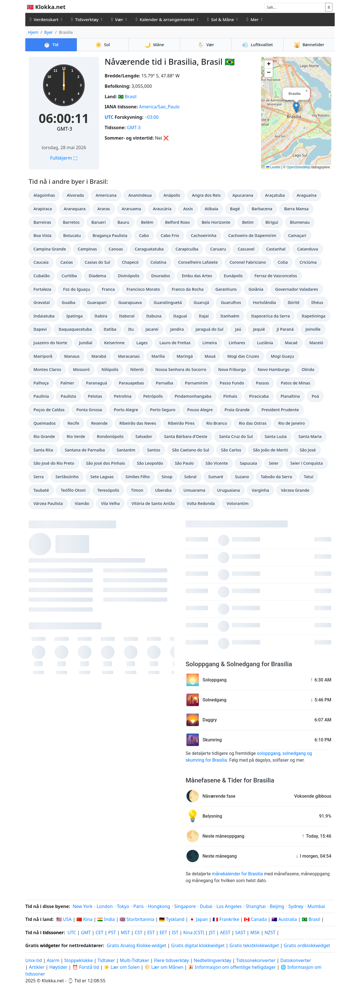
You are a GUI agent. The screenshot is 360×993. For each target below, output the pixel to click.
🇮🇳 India (106, 919)
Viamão (82, 503)
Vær (117, 19)
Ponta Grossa (89, 409)
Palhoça (41, 383)
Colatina (158, 262)
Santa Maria (309, 436)
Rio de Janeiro (291, 423)
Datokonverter (295, 960)
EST (151, 932)
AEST (225, 932)
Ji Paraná (285, 329)
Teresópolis (108, 490)
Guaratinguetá (168, 302)
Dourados (160, 275)
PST (112, 932)
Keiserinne (114, 342)
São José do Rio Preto (53, 463)
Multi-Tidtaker (134, 960)
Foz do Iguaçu (76, 289)
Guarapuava (130, 302)
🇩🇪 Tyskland (171, 919)
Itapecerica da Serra (270, 316)
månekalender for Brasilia (237, 873)
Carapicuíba (187, 249)
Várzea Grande (295, 490)
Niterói (136, 369)
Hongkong (159, 906)
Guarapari (97, 302)
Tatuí (308, 476)
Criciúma (308, 262)
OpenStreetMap (298, 167)
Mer (253, 19)
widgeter (50, 945)
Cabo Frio (170, 235)
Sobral (190, 476)
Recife (73, 423)
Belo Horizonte (216, 222)
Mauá (209, 356)
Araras (103, 208)
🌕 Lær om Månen (164, 967)
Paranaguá (96, 383)
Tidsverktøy (85, 19)
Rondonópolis (110, 436)
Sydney (295, 906)
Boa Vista (42, 235)
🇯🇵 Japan (198, 919)
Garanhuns (226, 289)
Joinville (312, 329)
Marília (158, 356)
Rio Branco (216, 423)
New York (83, 906)
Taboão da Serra (276, 476)
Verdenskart (44, 19)
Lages (142, 342)
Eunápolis (233, 275)
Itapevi (40, 329)
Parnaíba (164, 383)
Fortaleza (42, 289)
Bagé (235, 208)
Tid (51, 44)
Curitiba (69, 275)
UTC (109, 117)
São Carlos (231, 450)
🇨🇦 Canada (255, 919)
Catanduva (307, 249)
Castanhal (275, 249)
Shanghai (256, 906)
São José (308, 450)
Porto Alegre (126, 409)
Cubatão (41, 275)
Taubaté (41, 490)
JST (212, 932)
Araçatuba (275, 195)
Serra (38, 476)
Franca (108, 289)
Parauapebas (131, 383)
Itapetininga (313, 316)
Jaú (238, 329)
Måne (154, 44)
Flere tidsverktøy (172, 960)
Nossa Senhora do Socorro (180, 369)
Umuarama (194, 490)
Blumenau (300, 222)
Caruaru (218, 249)
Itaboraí (126, 316)
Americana (106, 195)
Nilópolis (110, 369)
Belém (147, 222)
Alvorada (75, 195)
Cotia (283, 262)
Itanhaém (229, 316)
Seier (273, 463)
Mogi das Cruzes (243, 356)
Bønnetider (309, 44)
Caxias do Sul (97, 262)
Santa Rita (43, 450)
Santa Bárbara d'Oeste (185, 436)
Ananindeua (140, 195)
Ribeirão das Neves (138, 423)
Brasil (131, 96)
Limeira (209, 342)
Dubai (206, 906)
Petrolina (122, 396)
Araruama (131, 208)
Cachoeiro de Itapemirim (252, 235)
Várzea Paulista (48, 503)
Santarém (126, 450)
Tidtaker (106, 960)
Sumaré (215, 476)
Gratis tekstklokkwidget (254, 945)
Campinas (87, 249)
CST (139, 932)
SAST (240, 932)
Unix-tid (33, 960)
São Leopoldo (150, 463)
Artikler (36, 967)
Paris (138, 906)
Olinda (308, 369)
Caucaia (41, 262)
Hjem (33, 32)
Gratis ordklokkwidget (307, 945)
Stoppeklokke (78, 960)
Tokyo (123, 906)
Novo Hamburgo (274, 369)
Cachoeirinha (204, 235)
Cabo (144, 235)
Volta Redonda (201, 503)
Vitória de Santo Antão (153, 503)
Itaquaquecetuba (75, 329)
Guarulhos (231, 302)
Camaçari (297, 235)
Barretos (71, 222)
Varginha (260, 490)
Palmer (67, 383)
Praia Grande (236, 409)
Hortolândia (264, 302)
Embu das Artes (197, 275)
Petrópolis (153, 396)
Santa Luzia (276, 436)
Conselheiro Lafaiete (198, 262)
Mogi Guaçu (282, 356)
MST (125, 932)
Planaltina (290, 396)
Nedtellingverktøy (213, 960)
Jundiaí (85, 342)
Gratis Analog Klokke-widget (136, 945)
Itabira (100, 316)
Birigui (272, 222)
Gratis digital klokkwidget (197, 945)
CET (100, 932)
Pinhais (230, 396)
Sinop (167, 476)
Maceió (316, 342)
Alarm (53, 960)
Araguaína (307, 195)
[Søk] (294, 7)
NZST (269, 932)
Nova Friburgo (232, 369)
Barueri (98, 222)
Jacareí (151, 329)
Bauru (123, 222)
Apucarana (242, 195)
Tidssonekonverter (256, 960)
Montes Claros (47, 369)
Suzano (242, 476)
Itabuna (153, 316)
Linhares (237, 342)
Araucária (162, 208)
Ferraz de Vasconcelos (276, 275)
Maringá (185, 356)
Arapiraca (42, 208)
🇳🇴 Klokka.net (46, 7)
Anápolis (171, 195)
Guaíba (68, 302)
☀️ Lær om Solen (122, 967)
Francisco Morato (143, 289)
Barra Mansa (296, 208)
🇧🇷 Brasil (311, 919)
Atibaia (211, 208)
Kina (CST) (193, 932)
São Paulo (184, 463)
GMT (86, 932)
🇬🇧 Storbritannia (137, 919)
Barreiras (42, 222)
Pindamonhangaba (193, 396)
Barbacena (262, 208)
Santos (153, 450)
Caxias (66, 262)
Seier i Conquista (306, 463)
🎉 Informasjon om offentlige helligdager (232, 967)
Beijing (277, 906)
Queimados (44, 423)
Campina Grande (49, 249)
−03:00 (152, 117)
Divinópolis (128, 275)
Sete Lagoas (102, 476)
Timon (137, 490)
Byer (48, 32)
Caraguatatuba (149, 249)
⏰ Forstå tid (85, 967)
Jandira (177, 329)
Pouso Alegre (200, 409)
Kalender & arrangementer (165, 19)
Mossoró (81, 369)
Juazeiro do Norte (50, 342)
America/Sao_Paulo (159, 107)
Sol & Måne (220, 19)
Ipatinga (74, 316)
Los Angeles (229, 906)
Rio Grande (44, 436)
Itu (131, 329)
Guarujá (201, 302)
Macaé (291, 342)
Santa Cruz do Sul (236, 436)
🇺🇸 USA (64, 919)
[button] (296, 107)
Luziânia (265, 342)
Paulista (68, 396)
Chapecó (130, 262)
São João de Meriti (270, 450)
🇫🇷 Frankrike (226, 919)
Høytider (58, 967)
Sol (102, 44)
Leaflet (273, 167)
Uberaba (163, 490)
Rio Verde (76, 436)
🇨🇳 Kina (84, 919)
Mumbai (316, 906)
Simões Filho (137, 476)
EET (163, 932)
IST (175, 932)
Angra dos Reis (206, 195)
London (104, 906)
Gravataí (41, 302)
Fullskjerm (64, 158)
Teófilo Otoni (73, 490)
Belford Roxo (177, 222)
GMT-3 (64, 128)
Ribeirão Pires (181, 423)
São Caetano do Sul (190, 450)
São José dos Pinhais (105, 463)
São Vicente (217, 463)
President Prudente (280, 409)
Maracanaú (129, 356)
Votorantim (238, 503)
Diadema (97, 275)
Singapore (184, 906)
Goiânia (256, 289)
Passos (262, 383)
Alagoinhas (44, 195)
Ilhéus (317, 302)
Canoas (116, 249)
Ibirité (294, 302)
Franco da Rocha (188, 289)
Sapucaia (248, 463)
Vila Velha (110, 503)
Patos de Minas (295, 383)
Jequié (259, 329)
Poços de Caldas (49, 409)
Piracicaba (259, 396)
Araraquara (75, 208)
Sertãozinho (66, 476)
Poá (315, 396)
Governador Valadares (296, 289)
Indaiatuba (44, 316)
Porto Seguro (162, 409)
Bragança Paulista (110, 235)
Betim (248, 222)
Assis (188, 208)
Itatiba (110, 329)
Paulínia (41, 396)
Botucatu (72, 235)
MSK (255, 932)
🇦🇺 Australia (284, 919)
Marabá (98, 356)
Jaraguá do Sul (209, 329)
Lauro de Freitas (174, 342)
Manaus (72, 356)
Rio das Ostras (252, 423)
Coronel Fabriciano (248, 262)
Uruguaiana (228, 490)
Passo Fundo (232, 383)
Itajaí (204, 316)
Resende (99, 423)
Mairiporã (42, 356)
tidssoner (53, 932)
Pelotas (95, 396)
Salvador (143, 436)
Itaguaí (180, 316)
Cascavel (246, 249)
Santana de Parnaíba (85, 450)
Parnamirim (196, 383)
